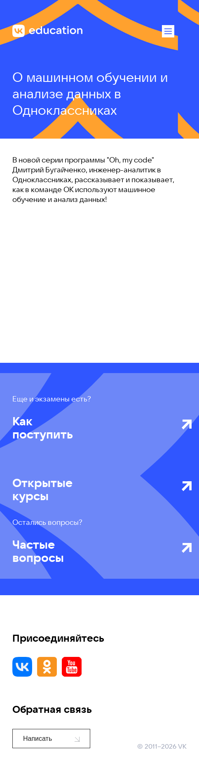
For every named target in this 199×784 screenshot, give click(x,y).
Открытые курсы (94, 489)
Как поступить (94, 428)
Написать (51, 738)
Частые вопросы (94, 551)
